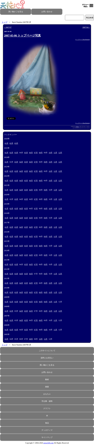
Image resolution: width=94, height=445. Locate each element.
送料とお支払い (47, 358)
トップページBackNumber (82, 39)
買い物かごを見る (15, 12)
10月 (50, 153)
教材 (47, 380)
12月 (60, 153)
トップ (4, 22)
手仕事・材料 (47, 401)
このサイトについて (47, 351)
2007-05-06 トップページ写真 (22, 35)
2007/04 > (86, 27)
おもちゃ (47, 394)
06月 (31, 153)
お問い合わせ (46, 12)
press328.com (48, 443)
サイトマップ (47, 437)
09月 (45, 162)
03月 (16, 143)
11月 (55, 153)
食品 (47, 423)
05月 (26, 153)
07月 (36, 153)
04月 (21, 162)
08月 (41, 153)
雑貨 (47, 387)
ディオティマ (47, 430)
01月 (6, 143)
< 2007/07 (8, 27)
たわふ (77, 126)
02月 (11, 143)
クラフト (47, 408)
